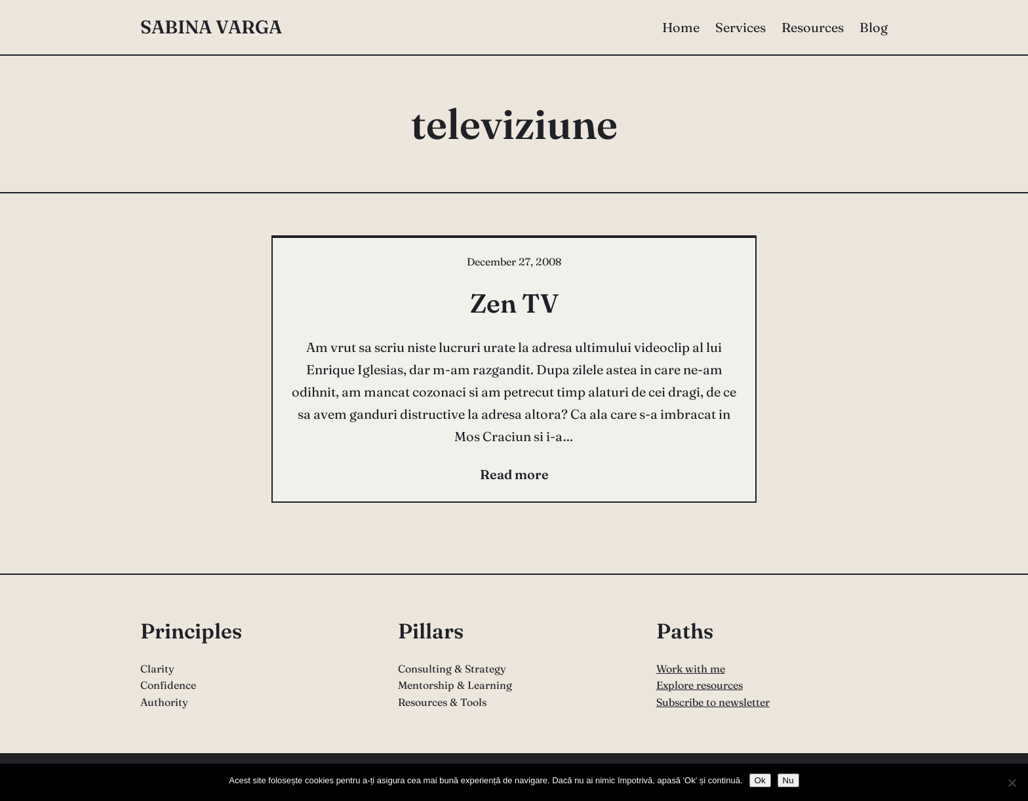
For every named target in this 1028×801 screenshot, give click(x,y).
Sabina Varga (211, 27)
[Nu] (1011, 782)
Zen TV (514, 303)
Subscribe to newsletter (713, 702)
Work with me (690, 668)
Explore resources (699, 685)
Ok (760, 780)
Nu (788, 780)
